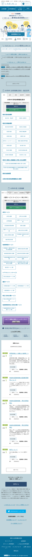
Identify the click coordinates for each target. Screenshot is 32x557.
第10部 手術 (23, 145)
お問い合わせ (27, 546)
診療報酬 (4, 9)
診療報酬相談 (12, 9)
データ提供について (16, 523)
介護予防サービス (10, 193)
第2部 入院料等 (22, 118)
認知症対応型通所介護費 (23, 253)
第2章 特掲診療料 (7, 123)
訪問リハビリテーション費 (23, 221)
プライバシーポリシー (6, 547)
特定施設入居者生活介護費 (23, 235)
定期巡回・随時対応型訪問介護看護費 (9, 249)
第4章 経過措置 (7, 173)
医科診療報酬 (13, 414)
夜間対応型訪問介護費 (23, 248)
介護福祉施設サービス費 (9, 285)
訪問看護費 (9, 221)
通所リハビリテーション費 (9, 230)
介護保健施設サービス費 (23, 285)
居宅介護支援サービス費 (9, 276)
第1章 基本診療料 (7, 114)
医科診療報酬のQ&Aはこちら (16, 109)
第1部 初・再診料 (9, 118)
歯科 (10, 94)
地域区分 (16, 192)
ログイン (26, 4)
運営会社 (16, 551)
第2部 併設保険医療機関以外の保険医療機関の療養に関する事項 (15, 168)
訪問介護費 (9, 216)
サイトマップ (8, 541)
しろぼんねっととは (9, 504)
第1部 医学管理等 (9, 127)
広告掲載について (11, 520)
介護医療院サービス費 (9, 290)
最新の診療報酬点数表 (16, 538)
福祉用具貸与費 (9, 239)
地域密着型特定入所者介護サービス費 (9, 309)
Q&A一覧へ (16, 469)
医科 (4, 94)
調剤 (16, 94)
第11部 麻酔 (9, 150)
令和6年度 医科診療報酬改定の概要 (12, 179)
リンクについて (21, 520)
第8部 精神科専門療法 (23, 140)
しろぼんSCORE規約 (23, 544)
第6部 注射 (22, 136)
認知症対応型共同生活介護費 (23, 258)
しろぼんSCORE (20, 8)
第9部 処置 (9, 145)
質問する (16, 106)
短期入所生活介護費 (22, 230)
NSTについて (13, 449)
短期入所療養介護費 (9, 235)
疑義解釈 (28, 94)
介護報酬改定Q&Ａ (28, 193)
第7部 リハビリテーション (9, 140)
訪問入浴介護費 (22, 216)
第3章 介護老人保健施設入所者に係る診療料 (14, 160)
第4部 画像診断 (22, 131)
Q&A (28, 9)
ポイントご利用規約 (8, 544)
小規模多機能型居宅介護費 (9, 258)
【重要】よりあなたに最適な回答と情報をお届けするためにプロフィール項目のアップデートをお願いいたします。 (16, 69)
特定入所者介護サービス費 (9, 299)
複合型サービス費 (9, 267)
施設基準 (22, 94)
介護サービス (4, 192)
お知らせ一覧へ (16, 83)
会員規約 (23, 541)
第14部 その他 (23, 154)
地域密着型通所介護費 (9, 253)
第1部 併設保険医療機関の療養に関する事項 (16, 163)
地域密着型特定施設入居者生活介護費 (9, 263)
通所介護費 (22, 225)
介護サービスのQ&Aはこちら (16, 207)
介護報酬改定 (22, 192)
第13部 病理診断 (9, 154)
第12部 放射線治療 (23, 150)
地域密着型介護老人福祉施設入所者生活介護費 (23, 263)
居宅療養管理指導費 (9, 225)
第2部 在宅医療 (22, 127)
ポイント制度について (22, 504)
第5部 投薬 (9, 136)
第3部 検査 (9, 131)
